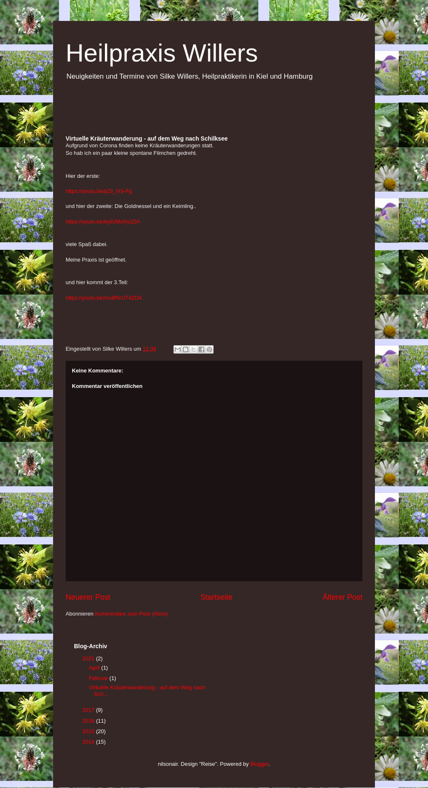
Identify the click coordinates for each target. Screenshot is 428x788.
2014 (89, 742)
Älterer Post (342, 597)
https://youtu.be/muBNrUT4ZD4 (104, 298)
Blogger (259, 764)
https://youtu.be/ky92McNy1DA (103, 221)
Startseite (217, 597)
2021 (89, 658)
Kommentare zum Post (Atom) (131, 614)
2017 (89, 710)
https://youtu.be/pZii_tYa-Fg (99, 191)
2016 (89, 721)
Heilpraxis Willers (162, 53)
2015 (89, 731)
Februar (99, 678)
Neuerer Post (88, 597)
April (95, 668)
